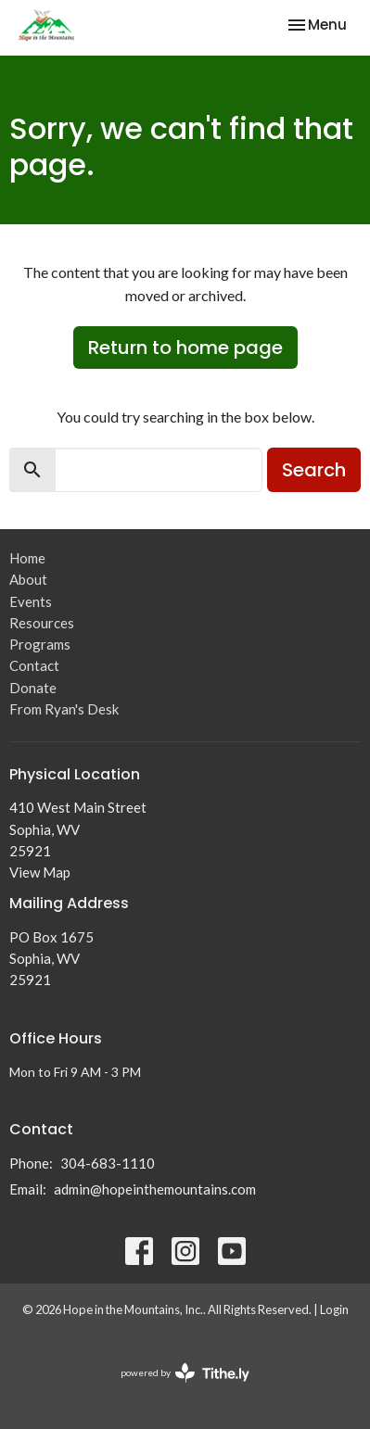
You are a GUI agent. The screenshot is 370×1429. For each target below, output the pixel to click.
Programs (39, 644)
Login (334, 1309)
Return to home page (185, 347)
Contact (34, 665)
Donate (33, 687)
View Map (39, 872)
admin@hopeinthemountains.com (155, 1189)
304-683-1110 (107, 1163)
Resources (41, 622)
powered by (185, 1372)
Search (314, 470)
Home (27, 558)
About (28, 579)
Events (30, 601)
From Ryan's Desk (64, 709)
